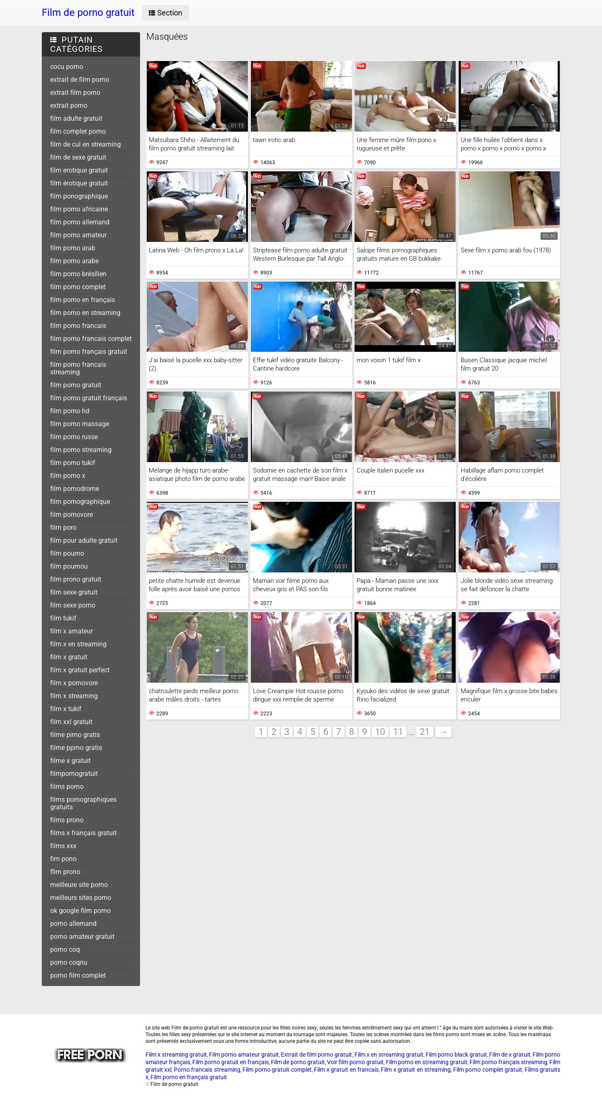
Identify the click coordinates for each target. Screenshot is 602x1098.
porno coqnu (68, 962)
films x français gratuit (83, 833)
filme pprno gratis (76, 748)
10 (380, 732)
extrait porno (68, 105)
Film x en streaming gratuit (389, 1054)
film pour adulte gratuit (83, 540)
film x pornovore (74, 683)
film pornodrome (74, 489)
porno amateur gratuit (82, 936)
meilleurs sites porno (80, 898)
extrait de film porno (79, 80)
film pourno (67, 553)
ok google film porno (80, 911)
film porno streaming (81, 450)
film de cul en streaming (85, 144)
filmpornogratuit (74, 774)
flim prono (65, 872)
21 (425, 732)
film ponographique (79, 196)
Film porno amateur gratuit (244, 1054)
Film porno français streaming (508, 1062)
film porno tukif (72, 463)
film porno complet (78, 287)
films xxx (63, 846)
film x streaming (74, 696)
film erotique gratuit (79, 170)
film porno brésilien (78, 274)
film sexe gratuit (73, 592)
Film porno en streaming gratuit (426, 1062)
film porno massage (79, 424)
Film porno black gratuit (456, 1054)
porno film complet (78, 975)
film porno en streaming (85, 313)
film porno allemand (80, 222)
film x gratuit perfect (80, 670)
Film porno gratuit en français (230, 1062)
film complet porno (78, 131)
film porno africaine (79, 209)
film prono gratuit (75, 579)
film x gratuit (68, 657)
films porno (67, 786)
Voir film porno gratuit (355, 1062)
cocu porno (66, 67)
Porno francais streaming (207, 1069)
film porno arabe (74, 261)
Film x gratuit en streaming (416, 1069)
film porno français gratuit (88, 352)
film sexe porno (72, 605)
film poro (63, 527)
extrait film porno (75, 93)
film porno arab (72, 248)
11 (398, 732)
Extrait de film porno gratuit (316, 1054)
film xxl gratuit (71, 722)
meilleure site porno (79, 885)
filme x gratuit (70, 761)
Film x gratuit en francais (346, 1069)
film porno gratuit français (88, 398)
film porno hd (69, 411)
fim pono (63, 859)
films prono (67, 820)
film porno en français (82, 300)
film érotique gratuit (79, 183)
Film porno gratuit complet (276, 1069)
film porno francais (78, 326)
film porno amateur (78, 235)
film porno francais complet (91, 339)
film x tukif (66, 709)
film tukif (63, 618)
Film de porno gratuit (298, 1062)
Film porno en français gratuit (188, 1077)
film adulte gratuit (76, 118)
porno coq (65, 949)
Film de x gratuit (510, 1054)
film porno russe (74, 437)
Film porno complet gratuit (487, 1069)
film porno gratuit (75, 385)
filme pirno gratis (75, 735)
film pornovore (71, 514)
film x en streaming (78, 644)
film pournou (69, 566)
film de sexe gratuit (78, 157)
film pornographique (80, 502)
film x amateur (71, 631)
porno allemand (73, 924)
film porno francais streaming (78, 368)
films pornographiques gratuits (83, 803)
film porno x (67, 476)
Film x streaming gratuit (176, 1054)
